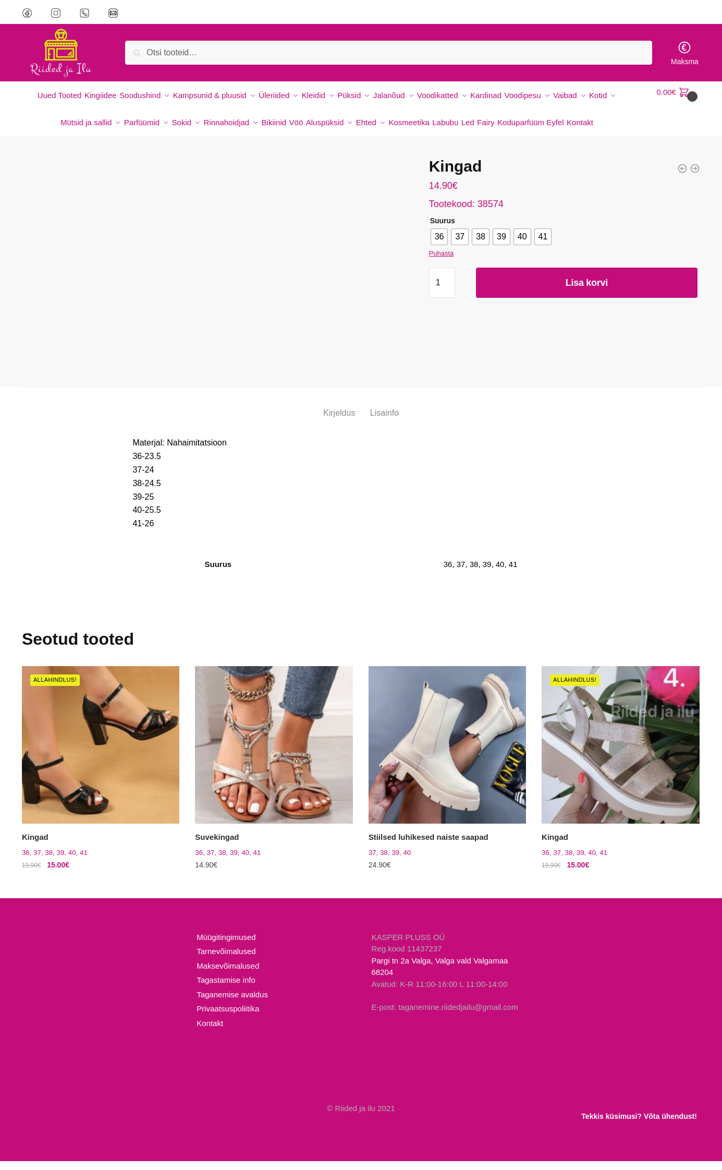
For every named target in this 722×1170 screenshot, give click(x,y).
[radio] (439, 245)
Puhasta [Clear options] (441, 262)
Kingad (35, 845)
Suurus (442, 229)
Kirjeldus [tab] (339, 421)
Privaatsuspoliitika (228, 1017)
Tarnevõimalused (226, 960)
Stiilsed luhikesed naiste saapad (428, 845)
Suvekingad (217, 845)
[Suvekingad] (273, 753)
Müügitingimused (226, 946)
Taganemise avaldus (232, 1003)
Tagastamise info (226, 988)
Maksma (685, 53)
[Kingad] (100, 753)
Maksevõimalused (228, 974)
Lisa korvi (587, 291)
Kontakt (210, 1032)
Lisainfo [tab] (384, 421)
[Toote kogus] (442, 291)
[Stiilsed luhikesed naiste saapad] (447, 753)
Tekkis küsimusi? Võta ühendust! (638, 1116)
